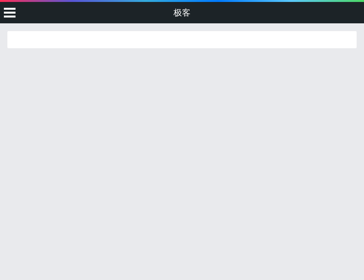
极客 (182, 13)
